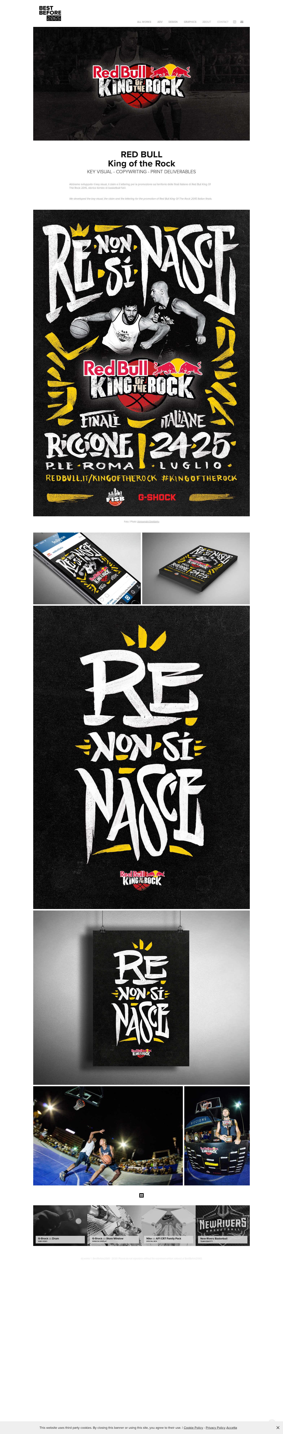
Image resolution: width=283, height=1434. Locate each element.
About (207, 22)
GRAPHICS (190, 22)
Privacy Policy (215, 1427)
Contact (222, 22)
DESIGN (173, 22)
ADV (159, 22)
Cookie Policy (193, 1427)
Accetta (231, 1427)
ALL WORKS (144, 22)
